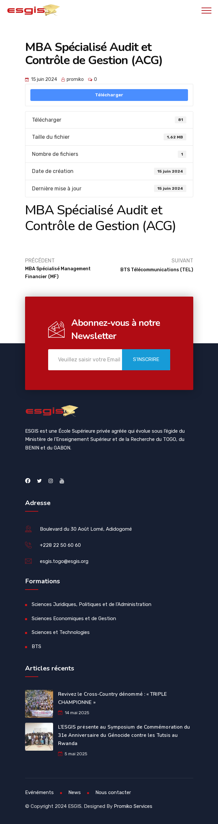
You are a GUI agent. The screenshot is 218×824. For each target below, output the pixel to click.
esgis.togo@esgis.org (64, 561)
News (74, 792)
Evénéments (39, 792)
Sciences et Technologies (61, 632)
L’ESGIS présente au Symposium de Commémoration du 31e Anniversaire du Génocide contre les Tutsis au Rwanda (124, 735)
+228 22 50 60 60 (60, 545)
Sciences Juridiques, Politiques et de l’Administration (91, 604)
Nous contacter (113, 792)
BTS (36, 646)
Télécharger (109, 94)
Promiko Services (133, 806)
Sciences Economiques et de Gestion (74, 618)
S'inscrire (143, 360)
